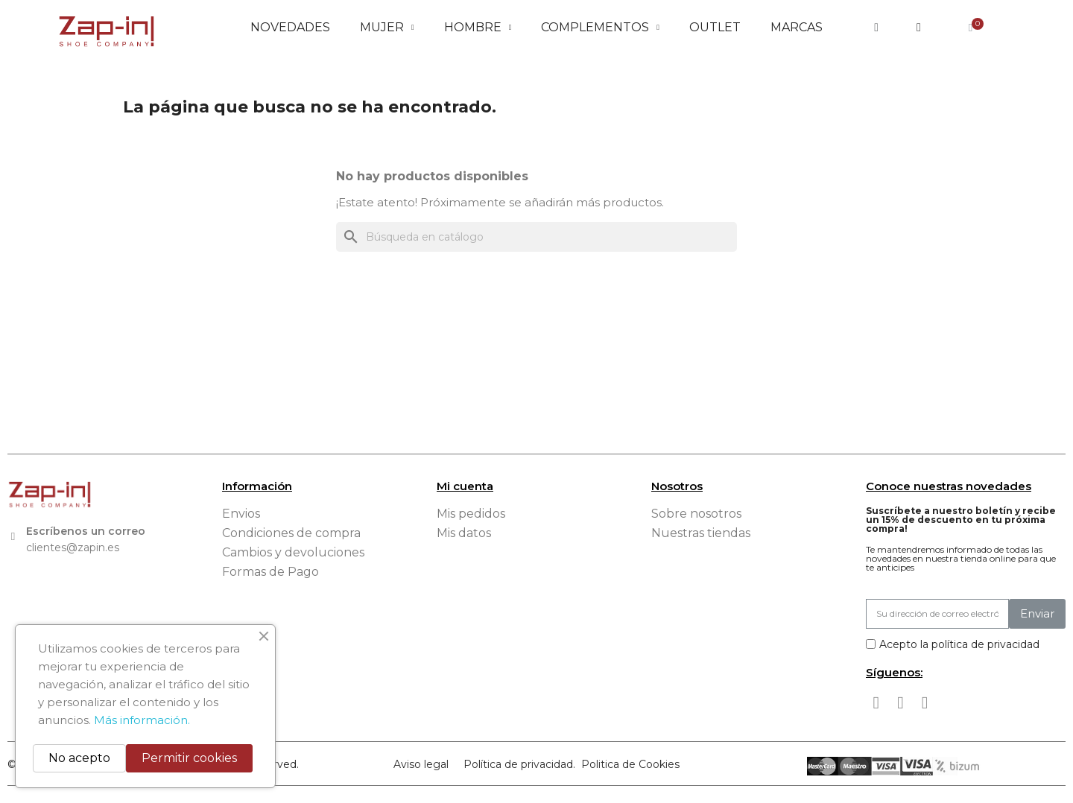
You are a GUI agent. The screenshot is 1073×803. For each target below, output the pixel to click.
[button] (876, 27)
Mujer (387, 27)
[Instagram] (900, 703)
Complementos (600, 27)
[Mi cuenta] (919, 27)
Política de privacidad (518, 764)
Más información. (142, 720)
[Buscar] (536, 237)
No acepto (79, 758)
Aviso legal (421, 764)
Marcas (796, 27)
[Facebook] (876, 703)
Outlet (715, 27)
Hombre (478, 27)
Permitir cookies (189, 758)
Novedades (290, 27)
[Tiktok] (924, 703)
